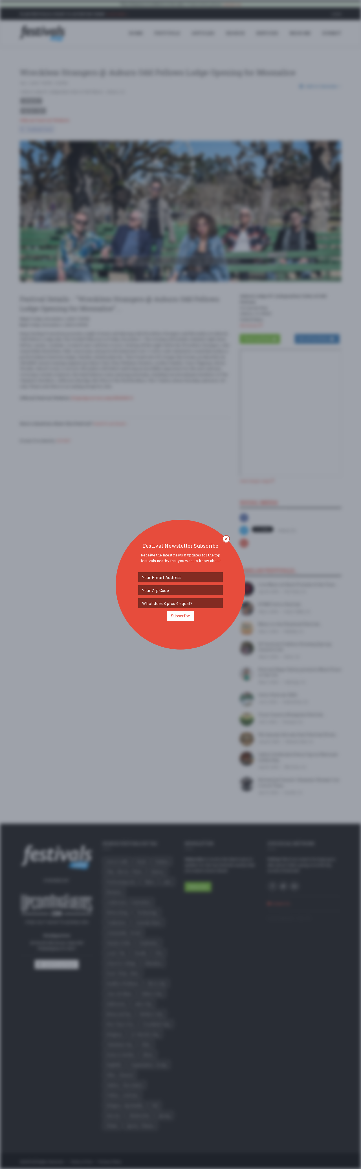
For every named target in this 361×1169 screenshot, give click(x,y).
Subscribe (180, 616)
